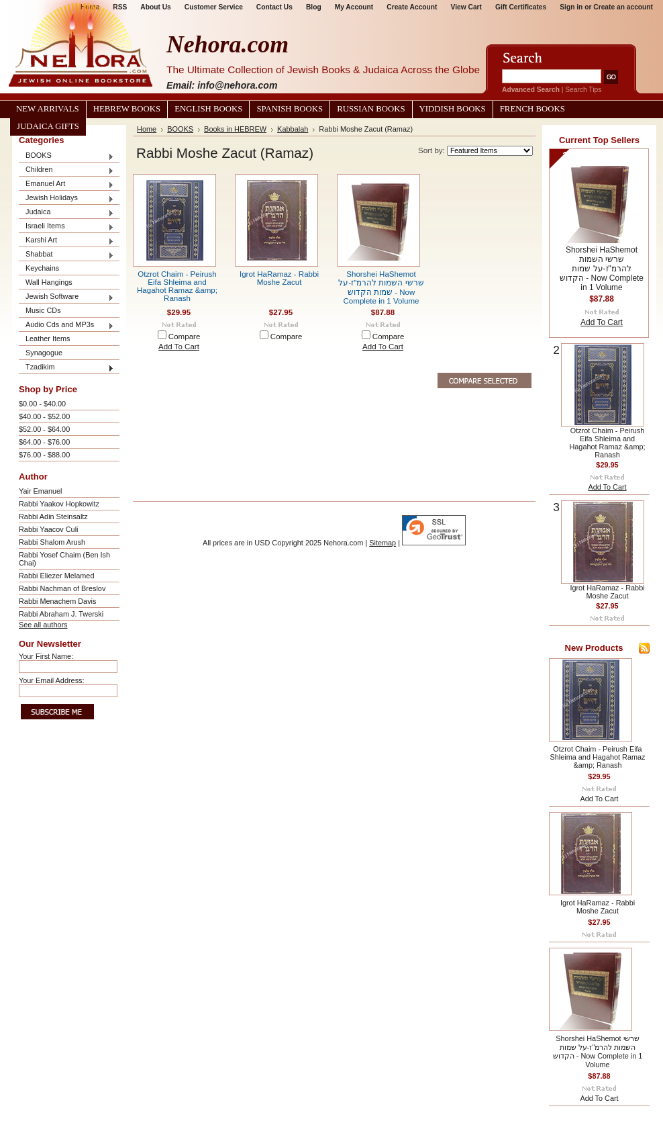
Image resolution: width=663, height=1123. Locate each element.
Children (66, 170)
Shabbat (66, 255)
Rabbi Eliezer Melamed (56, 576)
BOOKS (66, 156)
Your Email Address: (52, 680)
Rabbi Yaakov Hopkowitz (59, 504)
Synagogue (44, 353)
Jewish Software (66, 297)
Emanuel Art (66, 184)
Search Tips (583, 89)
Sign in (571, 7)
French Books (532, 109)
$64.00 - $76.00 (44, 442)
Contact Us (274, 7)
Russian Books (371, 109)
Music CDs (43, 310)
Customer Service (214, 7)
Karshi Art (66, 241)
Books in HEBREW (235, 129)
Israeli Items (66, 227)
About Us (155, 7)
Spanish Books (289, 109)
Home (146, 129)
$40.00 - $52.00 (44, 416)
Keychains (42, 268)
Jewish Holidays (66, 198)
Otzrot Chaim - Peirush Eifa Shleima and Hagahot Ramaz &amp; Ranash (177, 286)
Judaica (66, 213)
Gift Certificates (520, 7)
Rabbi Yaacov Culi (48, 529)
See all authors (43, 625)
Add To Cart (178, 347)
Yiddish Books (452, 109)
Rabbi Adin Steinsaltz (53, 516)
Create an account (623, 7)
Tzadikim (66, 368)
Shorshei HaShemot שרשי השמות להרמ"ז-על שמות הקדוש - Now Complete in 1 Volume (602, 268)
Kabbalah (292, 129)
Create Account (412, 7)
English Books (208, 109)
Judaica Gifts (48, 126)
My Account (354, 7)
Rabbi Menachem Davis (57, 601)
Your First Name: (46, 656)
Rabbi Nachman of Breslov (62, 588)
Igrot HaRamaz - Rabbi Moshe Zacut (279, 278)
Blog (313, 7)
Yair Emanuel (40, 491)
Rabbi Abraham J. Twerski (61, 614)
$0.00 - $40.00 (42, 404)
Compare (184, 336)
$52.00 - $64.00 (44, 429)
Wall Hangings (49, 282)
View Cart (466, 7)
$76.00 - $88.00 (44, 455)
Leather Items (48, 338)
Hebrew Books (126, 109)
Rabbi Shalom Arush (52, 542)
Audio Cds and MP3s (66, 325)
